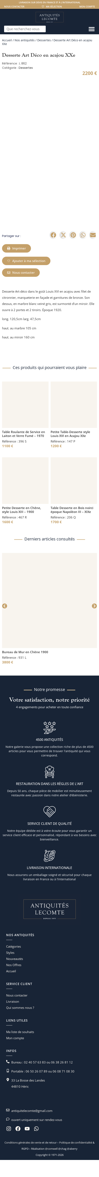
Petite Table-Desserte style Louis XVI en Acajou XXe (70, 451)
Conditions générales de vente (23, 1159)
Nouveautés (14, 976)
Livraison (12, 1018)
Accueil (7, 40)
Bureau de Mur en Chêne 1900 (25, 669)
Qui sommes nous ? (20, 1025)
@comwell (51, 1166)
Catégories (13, 963)
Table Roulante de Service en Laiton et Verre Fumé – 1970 (23, 451)
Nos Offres (13, 982)
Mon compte (87, 6)
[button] (53, 252)
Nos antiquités (25, 40)
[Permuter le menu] (91, 29)
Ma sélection (54, 6)
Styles (10, 970)
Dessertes (44, 40)
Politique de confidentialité (75, 1159)
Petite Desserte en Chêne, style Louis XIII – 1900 (21, 527)
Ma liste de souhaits (20, 1049)
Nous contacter (14, 6)
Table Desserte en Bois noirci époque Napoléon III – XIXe (72, 527)
